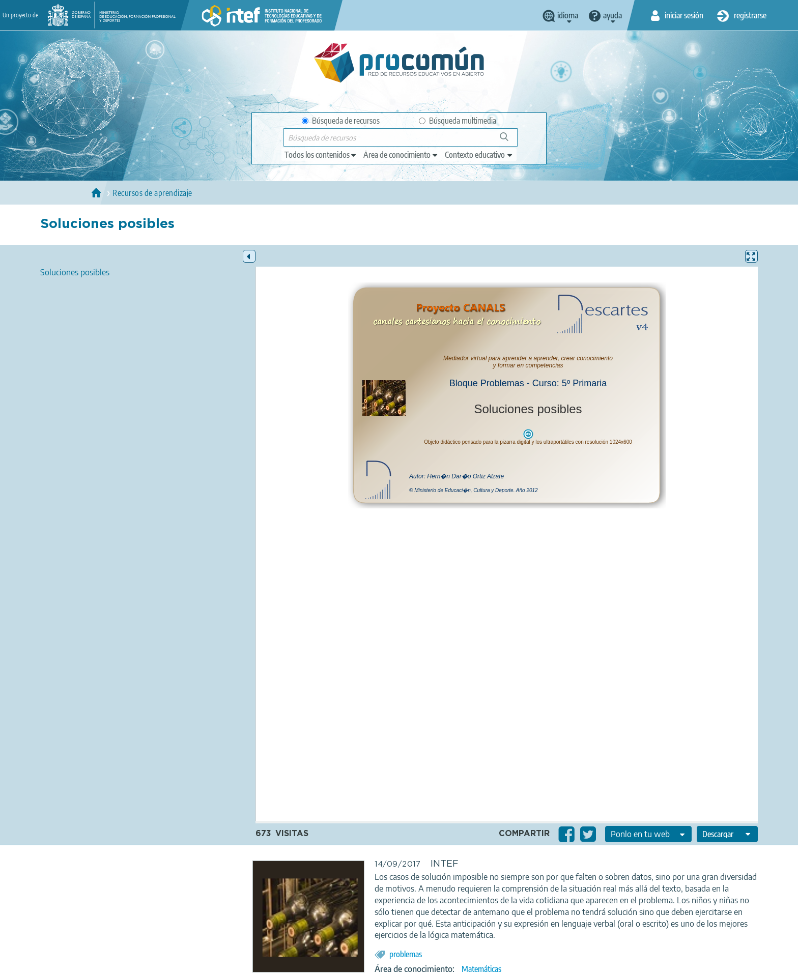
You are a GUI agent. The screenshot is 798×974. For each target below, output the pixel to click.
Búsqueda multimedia (457, 121)
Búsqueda (509, 140)
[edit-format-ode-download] (727, 834)
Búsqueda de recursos (341, 121)
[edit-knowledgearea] (401, 154)
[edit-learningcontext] (479, 154)
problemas (405, 954)
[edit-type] (320, 154)
